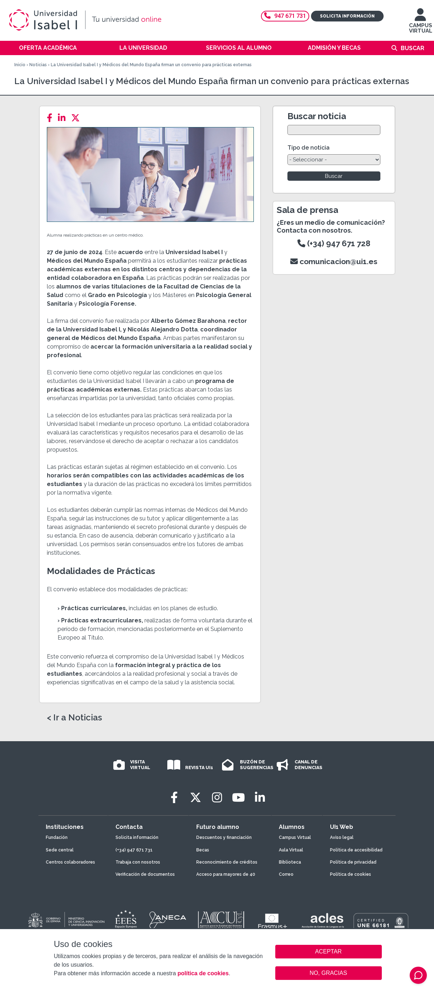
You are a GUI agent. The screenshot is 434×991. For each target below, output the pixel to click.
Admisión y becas (334, 47)
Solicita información (347, 16)
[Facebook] (51, 117)
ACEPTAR (328, 951)
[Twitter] (77, 117)
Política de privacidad (353, 862)
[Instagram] (217, 797)
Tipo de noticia (308, 147)
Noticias (38, 64)
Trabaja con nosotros (137, 862)
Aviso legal (342, 837)
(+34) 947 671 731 (134, 849)
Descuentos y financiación (224, 837)
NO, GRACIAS (328, 973)
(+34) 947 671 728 (333, 243)
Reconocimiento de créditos (226, 862)
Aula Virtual (291, 849)
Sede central (60, 849)
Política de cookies (350, 874)
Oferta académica (48, 47)
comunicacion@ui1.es (334, 261)
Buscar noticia (316, 116)
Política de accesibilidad (356, 849)
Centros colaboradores (70, 862)
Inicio (19, 64)
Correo (286, 874)
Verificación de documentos (145, 874)
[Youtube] (238, 797)
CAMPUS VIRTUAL (420, 24)
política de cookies (202, 973)
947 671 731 (285, 16)
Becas (202, 849)
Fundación (57, 837)
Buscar (412, 48)
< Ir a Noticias (74, 717)
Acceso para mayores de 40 (225, 874)
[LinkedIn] (64, 117)
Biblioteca (290, 862)
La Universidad (143, 47)
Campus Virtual (295, 837)
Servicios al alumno (239, 47)
